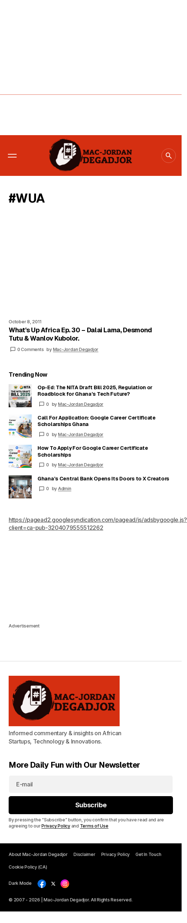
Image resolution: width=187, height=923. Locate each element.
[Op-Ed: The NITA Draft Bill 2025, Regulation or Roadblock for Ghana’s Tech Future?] (20, 395)
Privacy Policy (55, 825)
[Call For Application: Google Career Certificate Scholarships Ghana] (20, 426)
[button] (12, 155)
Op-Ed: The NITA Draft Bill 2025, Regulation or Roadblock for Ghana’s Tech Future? (94, 390)
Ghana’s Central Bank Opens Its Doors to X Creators (103, 478)
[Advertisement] (67, 67)
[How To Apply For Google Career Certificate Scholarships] (20, 456)
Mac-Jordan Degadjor (80, 404)
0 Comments (30, 349)
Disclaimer (84, 854)
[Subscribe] (91, 805)
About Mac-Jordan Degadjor (38, 854)
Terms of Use (94, 825)
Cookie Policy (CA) (28, 867)
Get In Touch (148, 854)
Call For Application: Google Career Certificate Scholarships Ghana (96, 420)
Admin (64, 488)
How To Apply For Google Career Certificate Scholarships (92, 451)
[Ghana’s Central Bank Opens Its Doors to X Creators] (20, 486)
